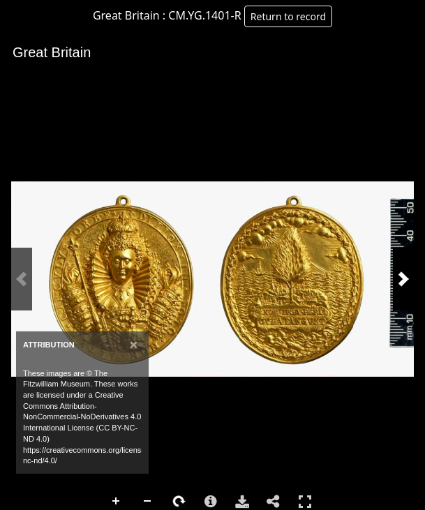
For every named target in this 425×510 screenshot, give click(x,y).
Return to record (288, 16)
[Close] (133, 344)
